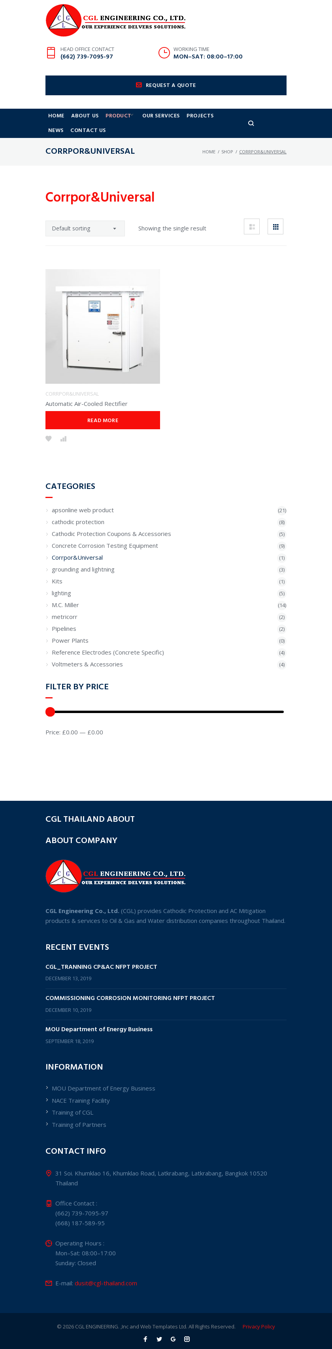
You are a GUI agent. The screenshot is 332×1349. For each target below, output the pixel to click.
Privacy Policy (259, 1326)
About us (88, 129)
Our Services (172, 129)
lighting (61, 629)
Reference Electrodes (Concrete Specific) (108, 688)
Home (57, 129)
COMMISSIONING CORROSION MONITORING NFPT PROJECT (130, 999)
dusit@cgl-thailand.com (106, 1283)
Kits (57, 617)
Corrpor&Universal (72, 429)
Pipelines (64, 664)
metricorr (64, 653)
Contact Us (67, 147)
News (245, 129)
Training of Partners (79, 1124)
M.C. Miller (65, 641)
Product (125, 129)
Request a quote (166, 98)
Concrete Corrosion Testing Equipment (105, 581)
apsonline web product (83, 546)
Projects (213, 129)
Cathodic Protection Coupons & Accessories (111, 570)
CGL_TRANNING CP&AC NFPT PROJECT (101, 967)
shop (227, 170)
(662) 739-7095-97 (86, 69)
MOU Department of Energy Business (99, 1030)
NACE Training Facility (81, 1100)
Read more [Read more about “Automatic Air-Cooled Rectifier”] (102, 456)
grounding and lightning (83, 605)
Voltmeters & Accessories (87, 700)
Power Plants (70, 676)
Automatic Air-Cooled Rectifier (86, 439)
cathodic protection (78, 558)
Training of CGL (72, 1112)
